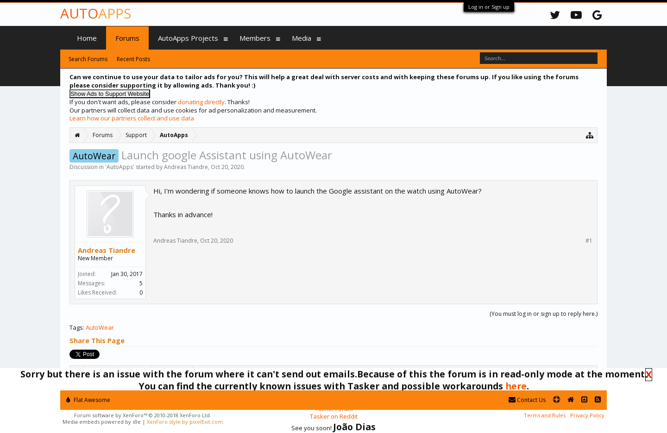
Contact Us (527, 400)
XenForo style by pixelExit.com (185, 421)
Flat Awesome (88, 400)
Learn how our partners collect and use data (131, 118)
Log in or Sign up (489, 6)
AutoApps (120, 167)
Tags (76, 327)
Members (255, 38)
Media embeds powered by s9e (102, 421)
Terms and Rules (545, 415)
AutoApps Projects (188, 38)
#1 (588, 241)
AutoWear (100, 327)
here (516, 386)
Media (301, 38)
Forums (127, 38)
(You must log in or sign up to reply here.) (544, 314)
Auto (95, 13)
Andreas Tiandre (186, 167)
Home (87, 38)
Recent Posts (133, 59)
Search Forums (88, 59)
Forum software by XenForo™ (142, 415)
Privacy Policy (587, 415)
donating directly (201, 102)
